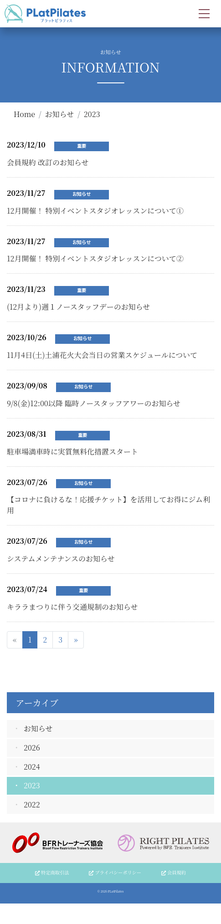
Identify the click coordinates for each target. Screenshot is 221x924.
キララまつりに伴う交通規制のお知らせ (72, 607)
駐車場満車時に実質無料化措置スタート (72, 451)
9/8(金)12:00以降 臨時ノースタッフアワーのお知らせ (93, 403)
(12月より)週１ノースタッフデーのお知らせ (78, 306)
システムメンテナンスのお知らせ (61, 558)
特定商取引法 (52, 872)
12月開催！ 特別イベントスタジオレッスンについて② (95, 258)
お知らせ (59, 114)
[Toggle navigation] (204, 14)
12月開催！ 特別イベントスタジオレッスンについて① (95, 210)
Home (24, 114)
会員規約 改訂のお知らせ (48, 162)
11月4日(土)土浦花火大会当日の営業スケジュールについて (102, 355)
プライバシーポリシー (115, 872)
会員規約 (173, 872)
